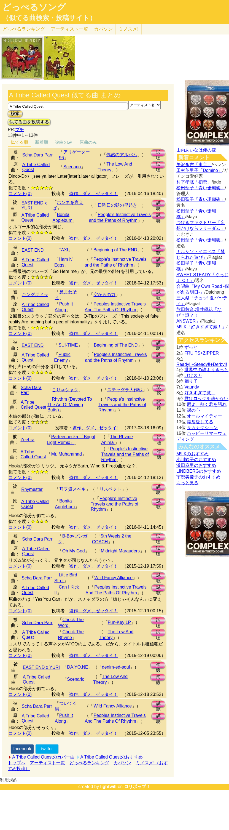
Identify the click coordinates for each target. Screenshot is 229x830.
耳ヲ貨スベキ (72, 489)
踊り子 (191, 381)
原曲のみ (88, 142)
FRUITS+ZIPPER (201, 353)
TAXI (63, 250)
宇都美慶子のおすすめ (198, 477)
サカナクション (202, 427)
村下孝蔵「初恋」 (194, 182)
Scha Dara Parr (37, 155)
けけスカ (193, 375)
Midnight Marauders (120, 551)
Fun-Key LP (119, 622)
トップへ (16, 762)
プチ (19, 129)
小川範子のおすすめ (196, 459)
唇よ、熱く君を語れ (207, 404)
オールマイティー (204, 416)
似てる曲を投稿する (29, 121)
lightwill (108, 786)
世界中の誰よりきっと (206, 369)
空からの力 (104, 294)
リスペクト (110, 489)
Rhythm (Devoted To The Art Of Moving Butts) (69, 404)
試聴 (158, 153)
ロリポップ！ (137, 786)
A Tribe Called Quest (33, 404)
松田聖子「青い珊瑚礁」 (200, 187)
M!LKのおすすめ (192, 453)
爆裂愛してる (200, 421)
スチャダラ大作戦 (124, 389)
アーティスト (69, 29)
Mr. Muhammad (66, 454)
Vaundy (191, 387)
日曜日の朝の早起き (117, 205)
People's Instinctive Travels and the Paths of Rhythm (122, 404)
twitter (47, 748)
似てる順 (19, 142)
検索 (15, 113)
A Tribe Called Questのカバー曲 (43, 757)
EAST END (33, 250)
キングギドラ (35, 294)
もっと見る (187, 482)
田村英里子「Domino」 (199, 170)
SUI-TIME (68, 345)
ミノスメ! (128, 29)
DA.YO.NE (77, 667)
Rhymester (31, 489)
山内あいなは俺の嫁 (196, 150)
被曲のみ (63, 142)
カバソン (103, 29)
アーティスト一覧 (47, 762)
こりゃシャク (65, 389)
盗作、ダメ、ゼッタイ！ (93, 193)
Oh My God (73, 551)
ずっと (191, 347)
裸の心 (193, 410)
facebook (22, 748)
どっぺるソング (34, 7)
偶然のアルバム (121, 154)
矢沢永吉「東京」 (194, 164)
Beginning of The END (115, 250)
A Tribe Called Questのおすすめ (111, 757)
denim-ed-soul (116, 667)
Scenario (72, 166)
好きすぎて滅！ (199, 392)
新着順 (41, 142)
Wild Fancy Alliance (113, 577)
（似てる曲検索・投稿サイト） (49, 18)
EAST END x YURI (41, 667)
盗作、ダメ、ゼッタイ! (95, 427)
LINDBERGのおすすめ (198, 471)
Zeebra (27, 439)
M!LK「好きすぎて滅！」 (201, 326)
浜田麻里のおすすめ (196, 465)
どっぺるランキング (89, 762)
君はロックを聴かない (206, 398)
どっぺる (24, 29)
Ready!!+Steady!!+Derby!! (201, 364)
